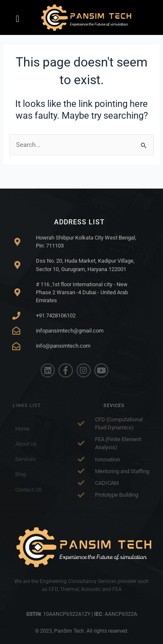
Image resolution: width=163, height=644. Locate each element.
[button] (18, 19)
